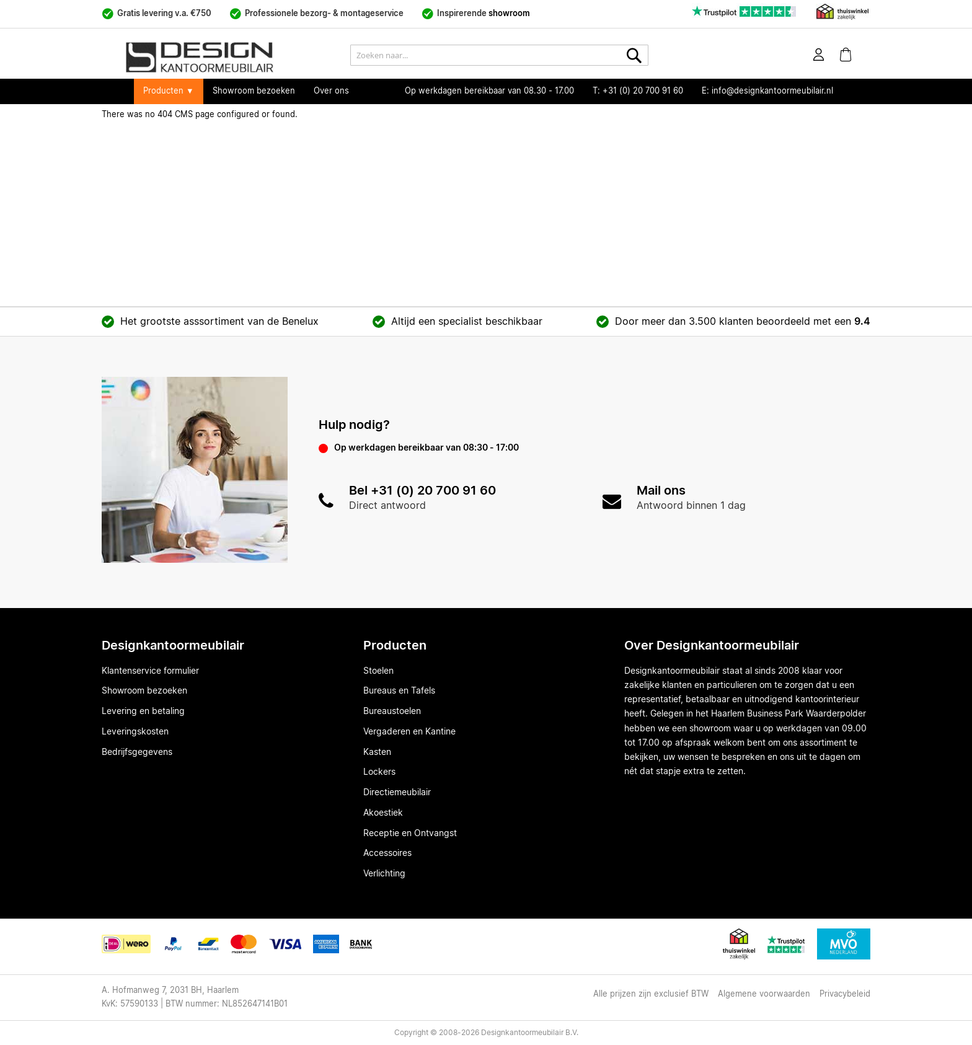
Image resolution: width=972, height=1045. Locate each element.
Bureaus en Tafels (399, 691)
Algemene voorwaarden (764, 994)
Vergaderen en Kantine (409, 732)
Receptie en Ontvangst (410, 833)
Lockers (379, 772)
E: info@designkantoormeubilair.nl (767, 91)
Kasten (377, 752)
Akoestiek (383, 813)
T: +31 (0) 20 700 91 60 (638, 91)
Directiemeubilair (397, 792)
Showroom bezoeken (254, 91)
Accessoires (387, 853)
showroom (509, 14)
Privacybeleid (845, 994)
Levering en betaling (143, 711)
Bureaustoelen (392, 711)
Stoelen (378, 671)
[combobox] (499, 55)
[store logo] (229, 57)
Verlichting (384, 874)
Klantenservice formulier (150, 671)
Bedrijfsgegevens (137, 752)
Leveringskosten (135, 732)
